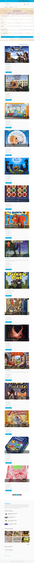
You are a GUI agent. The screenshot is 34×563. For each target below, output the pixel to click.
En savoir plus (8, 72)
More (28, 544)
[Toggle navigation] (28, 4)
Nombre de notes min (4, 29)
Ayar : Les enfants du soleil (12, 520)
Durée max (2, 26)
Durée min (2, 22)
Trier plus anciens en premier (23, 44)
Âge (1, 19)
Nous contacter (8, 555)
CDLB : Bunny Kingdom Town (12, 513)
